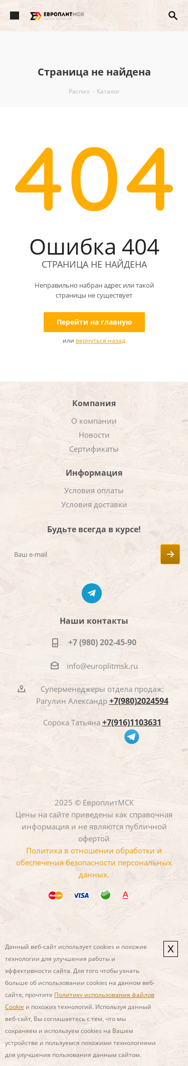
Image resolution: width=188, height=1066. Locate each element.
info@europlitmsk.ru (102, 666)
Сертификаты (94, 449)
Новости (94, 435)
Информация (94, 472)
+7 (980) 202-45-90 (102, 642)
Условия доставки (94, 504)
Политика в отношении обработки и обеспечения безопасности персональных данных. (94, 862)
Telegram (92, 593)
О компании (94, 421)
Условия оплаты (94, 490)
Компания (94, 403)
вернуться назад (100, 340)
